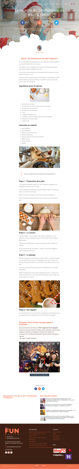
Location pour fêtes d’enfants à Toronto (38, 445)
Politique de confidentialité (71, 466)
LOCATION (52, 4)
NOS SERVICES (39, 4)
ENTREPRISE (46, 4)
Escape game (32, 439)
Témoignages (56, 437)
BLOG (61, 4)
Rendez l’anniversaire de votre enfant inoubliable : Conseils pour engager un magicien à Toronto (59, 405)
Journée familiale (33, 436)
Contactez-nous (56, 439)
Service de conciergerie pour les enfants (38, 443)
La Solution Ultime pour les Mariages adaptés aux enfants (41, 447)
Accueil (33, 4)
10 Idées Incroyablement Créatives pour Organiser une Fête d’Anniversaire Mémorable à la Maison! (60, 411)
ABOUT (57, 4)
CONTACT (66, 4)
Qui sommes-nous (57, 432)
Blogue (54, 434)
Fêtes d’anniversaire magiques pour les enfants (39, 432)
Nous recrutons (56, 436)
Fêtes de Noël (32, 441)
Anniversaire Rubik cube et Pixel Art (37, 434)
